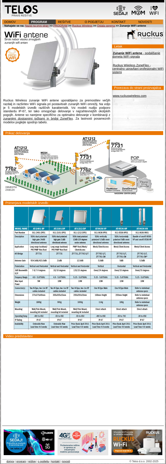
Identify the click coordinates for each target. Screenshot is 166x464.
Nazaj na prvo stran (37, 25)
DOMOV (10, 22)
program (21, 461)
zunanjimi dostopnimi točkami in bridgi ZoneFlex (38, 118)
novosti (66, 461)
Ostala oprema (106, 25)
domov (10, 461)
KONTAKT (119, 22)
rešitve (32, 461)
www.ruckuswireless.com (130, 96)
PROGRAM (39, 22)
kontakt (55, 461)
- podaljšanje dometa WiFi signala (136, 54)
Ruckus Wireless (82, 25)
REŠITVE (64, 22)
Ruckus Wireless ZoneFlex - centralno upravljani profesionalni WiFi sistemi (138, 68)
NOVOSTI (145, 22)
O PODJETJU (94, 22)
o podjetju (43, 461)
